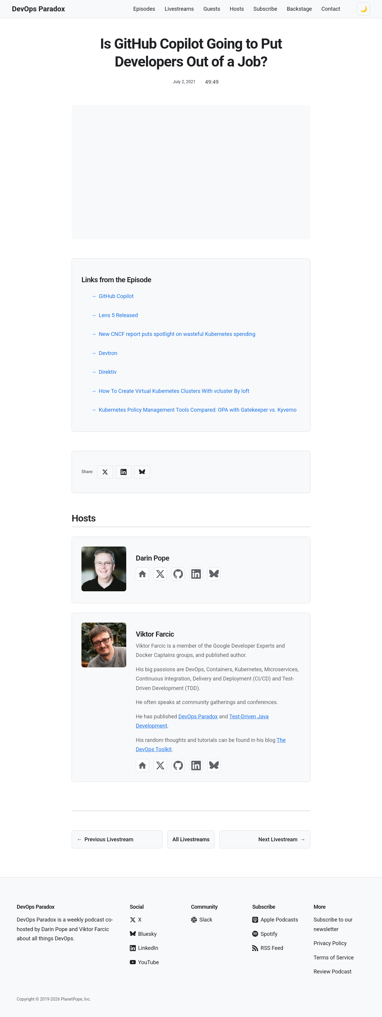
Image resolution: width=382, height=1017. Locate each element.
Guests (212, 9)
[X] (160, 574)
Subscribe (265, 9)
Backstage (299, 9)
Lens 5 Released (118, 315)
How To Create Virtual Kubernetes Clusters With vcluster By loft (174, 391)
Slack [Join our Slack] (201, 919)
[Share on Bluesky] (142, 472)
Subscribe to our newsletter (333, 924)
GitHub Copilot (116, 296)
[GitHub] (178, 574)
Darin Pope (152, 558)
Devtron (108, 353)
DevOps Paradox (198, 716)
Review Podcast (333, 971)
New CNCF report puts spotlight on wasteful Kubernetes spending (177, 334)
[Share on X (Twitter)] (105, 472)
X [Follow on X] (135, 919)
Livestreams (179, 9)
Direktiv (108, 372)
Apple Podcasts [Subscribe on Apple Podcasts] (275, 919)
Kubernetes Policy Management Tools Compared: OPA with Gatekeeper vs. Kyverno (198, 410)
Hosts (237, 9)
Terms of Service (334, 957)
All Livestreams (191, 839)
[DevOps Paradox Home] (38, 9)
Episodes (144, 9)
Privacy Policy (330, 943)
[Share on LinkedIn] (123, 472)
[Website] (142, 574)
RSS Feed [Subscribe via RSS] (267, 948)
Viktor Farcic (155, 634)
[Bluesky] (214, 574)
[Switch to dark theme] (363, 9)
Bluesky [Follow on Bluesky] (143, 934)
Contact (330, 9)
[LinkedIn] (196, 574)
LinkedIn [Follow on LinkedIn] (144, 948)
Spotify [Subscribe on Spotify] (264, 934)
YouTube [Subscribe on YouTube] (144, 962)
